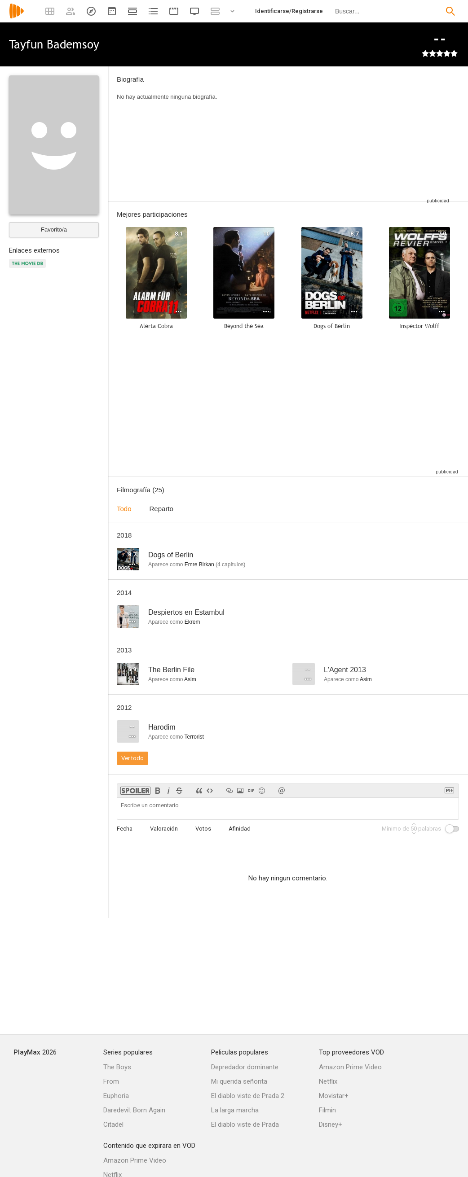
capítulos (230, 564)
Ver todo (132, 758)
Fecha (124, 828)
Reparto (161, 508)
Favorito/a (54, 229)
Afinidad (240, 828)
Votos (203, 828)
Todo (124, 508)
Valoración (164, 828)
